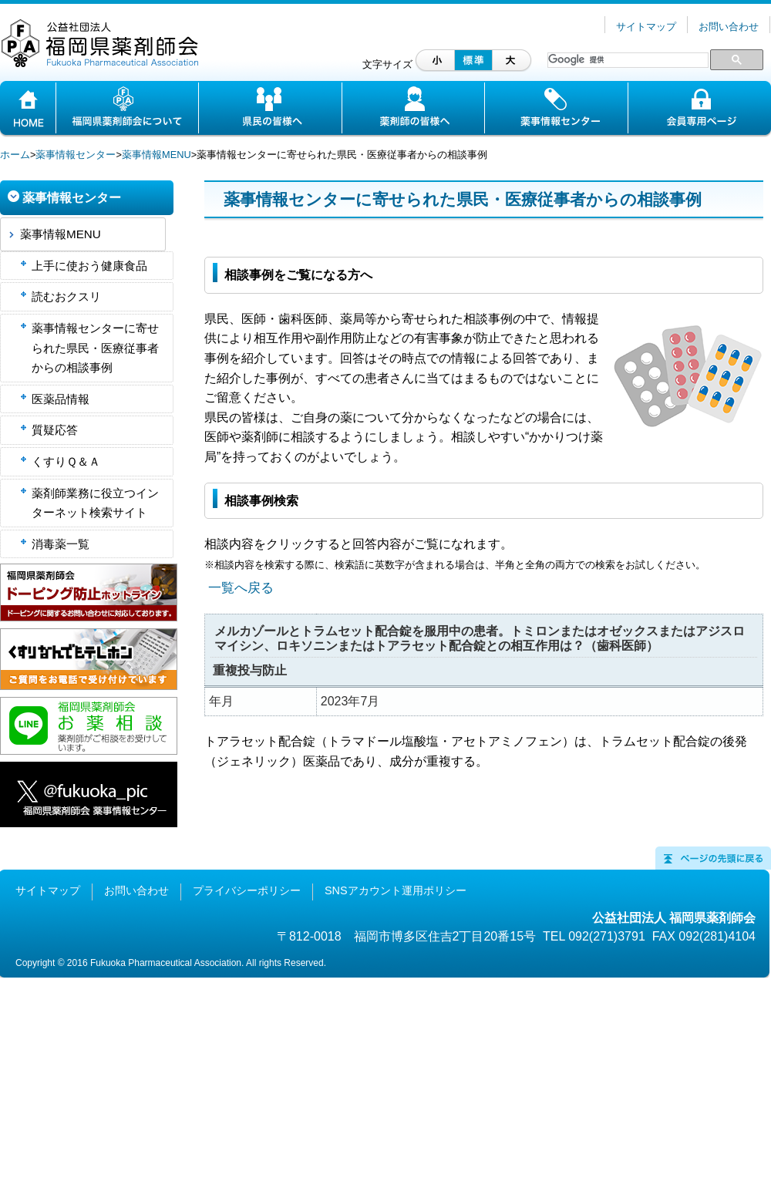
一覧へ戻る (241, 588)
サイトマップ (646, 26)
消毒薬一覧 (60, 543)
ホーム (15, 154)
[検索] (626, 60)
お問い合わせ (729, 26)
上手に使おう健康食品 (89, 265)
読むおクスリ (66, 296)
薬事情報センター (75, 154)
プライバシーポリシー (247, 890)
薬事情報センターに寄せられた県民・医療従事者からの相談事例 (95, 347)
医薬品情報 (60, 399)
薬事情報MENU (156, 154)
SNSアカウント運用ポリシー (395, 890)
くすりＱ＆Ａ (66, 461)
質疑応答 (55, 429)
